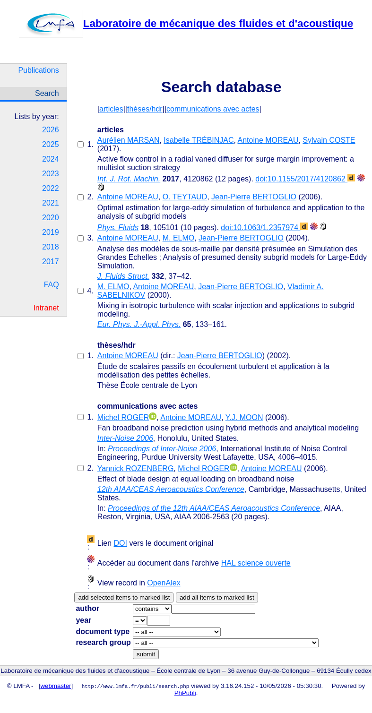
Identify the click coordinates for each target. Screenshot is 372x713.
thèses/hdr (145, 109)
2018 (50, 247)
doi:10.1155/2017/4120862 (305, 179)
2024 (50, 159)
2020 (50, 218)
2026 (50, 130)
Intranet (46, 308)
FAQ (51, 285)
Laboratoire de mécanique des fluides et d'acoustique (186, 23)
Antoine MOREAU (268, 140)
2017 (50, 262)
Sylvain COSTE (329, 140)
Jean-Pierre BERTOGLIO (253, 197)
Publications (38, 70)
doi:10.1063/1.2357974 (264, 227)
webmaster (55, 685)
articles (111, 109)
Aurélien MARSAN (128, 140)
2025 (50, 144)
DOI (120, 543)
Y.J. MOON (244, 417)
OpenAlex (163, 583)
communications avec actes (213, 109)
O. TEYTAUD (185, 197)
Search (47, 93)
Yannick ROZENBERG (135, 468)
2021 (50, 203)
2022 (50, 188)
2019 (50, 232)
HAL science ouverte (256, 563)
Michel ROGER (123, 417)
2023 (50, 174)
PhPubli (185, 692)
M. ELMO (179, 238)
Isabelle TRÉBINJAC (199, 140)
